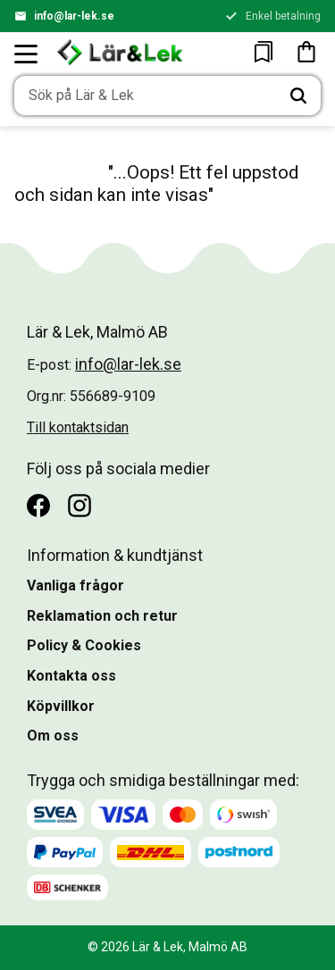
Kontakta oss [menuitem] (71, 675)
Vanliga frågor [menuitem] (75, 585)
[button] (26, 53)
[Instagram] (79, 505)
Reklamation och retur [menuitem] (102, 615)
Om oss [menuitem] (53, 735)
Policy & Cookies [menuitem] (84, 645)
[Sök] (298, 95)
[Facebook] (38, 505)
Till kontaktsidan (78, 427)
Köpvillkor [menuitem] (61, 706)
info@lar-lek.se (74, 16)
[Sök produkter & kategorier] (145, 95)
